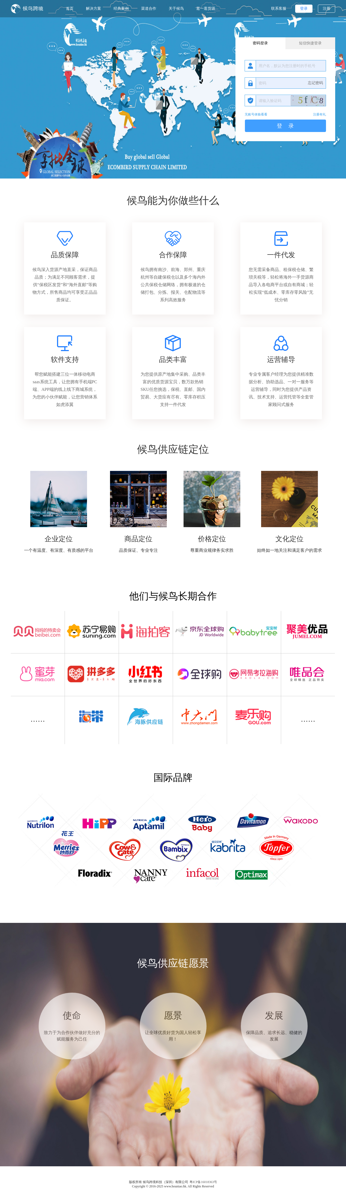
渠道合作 (148, 8)
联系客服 (278, 8)
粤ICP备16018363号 (203, 1182)
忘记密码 (315, 83)
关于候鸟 (176, 8)
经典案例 (121, 8)
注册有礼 (319, 114)
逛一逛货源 (205, 8)
